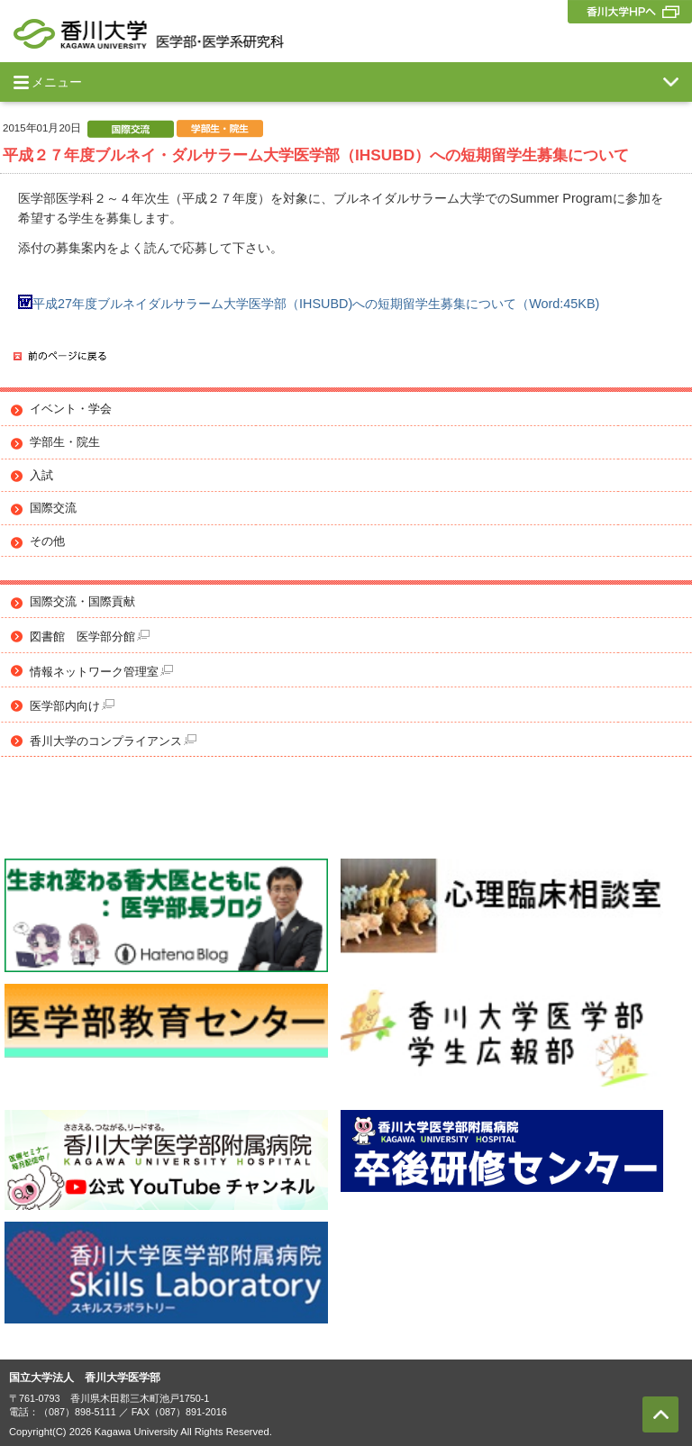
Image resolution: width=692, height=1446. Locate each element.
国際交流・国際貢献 (82, 602)
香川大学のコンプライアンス (113, 741)
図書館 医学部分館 (90, 636)
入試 (41, 475)
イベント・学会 (71, 409)
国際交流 (53, 508)
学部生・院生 (65, 442)
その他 (47, 541)
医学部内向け (72, 706)
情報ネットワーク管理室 (101, 671)
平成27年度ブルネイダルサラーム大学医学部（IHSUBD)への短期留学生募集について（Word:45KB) (308, 303)
